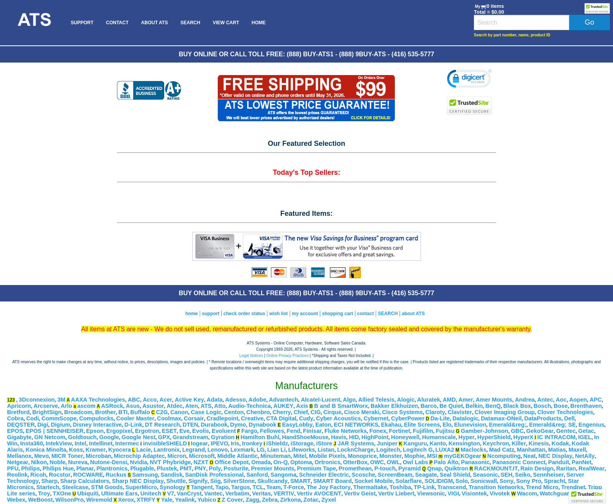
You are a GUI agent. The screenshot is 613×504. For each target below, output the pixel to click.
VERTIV (284, 493)
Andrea (525, 399)
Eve (184, 431)
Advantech (283, 399)
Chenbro (258, 412)
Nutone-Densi (108, 462)
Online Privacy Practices (287, 355)
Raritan (566, 468)
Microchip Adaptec (139, 456)
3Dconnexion (37, 399)
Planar (85, 468)
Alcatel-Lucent (320, 399)
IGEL (584, 437)
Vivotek (499, 493)
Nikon (39, 462)
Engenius (591, 424)
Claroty (435, 412)
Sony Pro (528, 481)
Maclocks (473, 450)
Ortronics (328, 462)
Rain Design (537, 468)
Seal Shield (455, 475)
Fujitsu (445, 431)
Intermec (127, 443)
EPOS (15, 431)
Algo (349, 399)
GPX (164, 437)
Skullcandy (272, 481)
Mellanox (19, 456)
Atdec (175, 406)
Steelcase (75, 487)
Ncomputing (503, 456)
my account (305, 313)
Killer (519, 443)
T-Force (293, 487)
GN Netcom (49, 437)
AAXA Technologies (98, 399)
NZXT (201, 462)
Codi (32, 418)
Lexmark (242, 450)
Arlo (66, 406)
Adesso (235, 399)
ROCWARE (88, 475)
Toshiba (400, 487)
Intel (80, 443)
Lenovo (218, 450)
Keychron (495, 443)
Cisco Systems (402, 412)
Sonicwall (483, 481)
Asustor (153, 406)
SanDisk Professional (214, 475)
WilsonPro (70, 500)
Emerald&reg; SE (552, 424)
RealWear (592, 468)
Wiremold (99, 500)
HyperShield (494, 437)
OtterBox (355, 462)
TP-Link (424, 487)
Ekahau (391, 424)
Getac (586, 431)
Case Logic (206, 412)
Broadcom (78, 412)
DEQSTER (21, 424)
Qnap (434, 468)
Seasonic (485, 475)
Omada (261, 462)
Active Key (189, 399)
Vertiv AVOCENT (319, 493)
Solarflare (409, 481)
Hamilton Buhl (259, 437)
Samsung (145, 475)
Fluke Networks (345, 431)
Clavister (460, 412)
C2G (162, 412)
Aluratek (428, 399)
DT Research (162, 424)
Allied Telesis (376, 399)
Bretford (18, 412)
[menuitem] (34, 22)
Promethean (355, 468)
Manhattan (531, 450)
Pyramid (409, 468)
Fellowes (272, 431)
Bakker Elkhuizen (394, 406)
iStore (324, 443)
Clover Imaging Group (505, 412)
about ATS (413, 313)
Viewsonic (431, 493)
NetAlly (585, 456)
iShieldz (277, 443)
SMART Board (332, 481)
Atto (220, 406)
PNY (200, 468)
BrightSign (46, 412)
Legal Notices (251, 355)
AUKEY (283, 406)
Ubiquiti (88, 493)
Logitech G (418, 450)
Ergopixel (119, 431)
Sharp (49, 481)
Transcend (451, 487)
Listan (325, 450)
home (191, 313)
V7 (170, 493)
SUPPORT (82, 22)
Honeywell (405, 437)
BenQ (493, 406)
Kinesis (539, 443)
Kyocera (119, 450)
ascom (86, 406)
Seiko (522, 475)
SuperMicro (141, 487)
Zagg (252, 500)
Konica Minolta (45, 450)
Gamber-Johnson (484, 431)
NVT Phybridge (170, 462)
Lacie (143, 450)
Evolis (200, 431)
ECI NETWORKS (356, 424)
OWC (377, 462)
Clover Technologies (565, 412)
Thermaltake (370, 487)
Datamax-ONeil (501, 418)
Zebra (270, 500)
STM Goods (107, 487)
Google (109, 437)
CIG (315, 412)
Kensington (464, 443)
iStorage (302, 443)
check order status (244, 313)
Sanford (257, 475)
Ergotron (147, 431)
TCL (258, 487)
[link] (469, 79)
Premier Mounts (272, 468)
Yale (166, 500)
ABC (134, 399)
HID (354, 437)
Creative (252, 418)
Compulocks (96, 418)
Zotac (311, 500)
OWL (393, 462)
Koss (76, 450)
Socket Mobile (373, 481)
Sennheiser (548, 475)
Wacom (527, 493)
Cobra (15, 418)
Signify (198, 481)
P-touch (385, 468)
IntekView (59, 443)
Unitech (150, 493)
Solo (461, 481)
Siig (215, 481)
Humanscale (438, 437)
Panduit (558, 462)
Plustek (167, 468)
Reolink (17, 475)
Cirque (332, 412)
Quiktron (456, 468)
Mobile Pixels (327, 456)
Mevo (41, 456)
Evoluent (224, 431)
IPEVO (219, 443)
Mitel (299, 456)
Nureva (78, 462)
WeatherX (588, 493)
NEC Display (555, 456)
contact (365, 313)
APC (596, 399)
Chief (301, 412)
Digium (60, 424)
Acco (150, 399)
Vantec (213, 493)
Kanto (438, 443)
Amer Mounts (494, 399)
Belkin (474, 406)
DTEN (190, 424)
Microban (98, 456)
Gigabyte (19, 437)
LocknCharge (355, 450)
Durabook (214, 424)
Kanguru (415, 443)
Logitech (388, 450)
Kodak (560, 443)
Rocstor (59, 475)
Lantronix (167, 450)
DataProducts (542, 418)
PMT (186, 468)
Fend (293, 431)
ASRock (112, 406)
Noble (58, 462)
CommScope (59, 418)
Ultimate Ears (119, 493)
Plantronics (112, 468)
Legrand (193, 450)
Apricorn (19, 406)
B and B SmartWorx (341, 406)
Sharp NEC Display (138, 481)
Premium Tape (316, 468)
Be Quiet (451, 406)
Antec (545, 399)
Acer (166, 399)
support (210, 313)
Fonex (377, 431)
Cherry (281, 412)
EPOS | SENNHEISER (54, 431)
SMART (300, 481)
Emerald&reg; (507, 424)
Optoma (301, 462)
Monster (391, 456)
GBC (517, 431)
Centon (234, 412)
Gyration (223, 437)
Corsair (194, 418)
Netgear (18, 462)
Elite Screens (422, 424)
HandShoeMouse (305, 437)
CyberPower (408, 418)
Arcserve (46, 406)
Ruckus (116, 475)
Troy (44, 493)
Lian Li (276, 450)
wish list (278, 313)
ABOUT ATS (154, 22)
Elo (447, 424)
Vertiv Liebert (396, 493)
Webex (16, 500)
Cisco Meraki (361, 412)
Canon (179, 412)
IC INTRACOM (556, 437)
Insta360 (31, 443)
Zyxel (328, 500)
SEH (507, 475)
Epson (95, 431)
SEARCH (190, 22)
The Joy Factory (328, 487)
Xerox (126, 500)
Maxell (577, 450)
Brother (105, 412)
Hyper (467, 437)
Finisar (312, 431)
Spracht (554, 481)
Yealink (185, 500)
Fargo (249, 431)
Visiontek (474, 493)
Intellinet (101, 443)
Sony (507, 481)
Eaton (323, 424)
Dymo (238, 424)
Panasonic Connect (518, 462)
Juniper (387, 443)
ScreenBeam (395, 475)
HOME (258, 22)
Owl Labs (415, 462)
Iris (235, 443)
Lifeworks (301, 450)
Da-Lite (440, 418)
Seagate (426, 475)
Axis (302, 406)
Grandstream (190, 437)
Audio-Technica (249, 406)
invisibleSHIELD (165, 443)
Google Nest (138, 437)
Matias (557, 450)
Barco (429, 406)
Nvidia (138, 462)
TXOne (62, 493)
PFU (12, 468)
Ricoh (38, 475)
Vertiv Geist (360, 493)
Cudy (306, 418)
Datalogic (465, 418)
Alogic (406, 399)
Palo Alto (446, 462)
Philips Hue (58, 468)
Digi (43, 424)
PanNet (581, 462)
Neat (529, 456)
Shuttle (176, 481)
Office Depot (232, 462)
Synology (172, 487)
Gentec (566, 431)
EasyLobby (297, 424)
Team (273, 487)
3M (61, 399)
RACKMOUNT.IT (496, 468)
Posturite (236, 468)
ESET (169, 431)
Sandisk (172, 475)
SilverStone (239, 481)
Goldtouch (82, 437)
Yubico (206, 500)
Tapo (222, 487)
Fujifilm (423, 431)
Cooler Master (135, 418)
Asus (133, 406)
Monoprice (362, 456)
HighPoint (374, 437)
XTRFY (145, 500)
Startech (47, 487)
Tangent (202, 487)
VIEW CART (226, 22)
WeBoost (40, 500)
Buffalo (140, 412)
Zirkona (290, 500)
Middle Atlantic (237, 456)
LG (260, 450)
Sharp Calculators (84, 481)
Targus (240, 487)
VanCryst (189, 493)
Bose (561, 406)
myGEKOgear (462, 456)
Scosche (363, 475)
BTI (123, 412)
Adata (215, 399)
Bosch (542, 406)
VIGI (453, 493)
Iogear (199, 443)
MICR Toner (67, 456)
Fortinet (399, 431)
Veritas (261, 493)
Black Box (517, 406)
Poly (215, 468)
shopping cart (337, 313)
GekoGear (540, 431)
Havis (338, 437)
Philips (30, 468)
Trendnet (573, 487)
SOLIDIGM (439, 481)
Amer (465, 399)
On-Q (280, 462)
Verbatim (237, 493)
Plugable (142, 468)
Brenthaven (586, 406)
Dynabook (262, 424)
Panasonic (475, 462)
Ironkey (252, 443)
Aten (191, 406)
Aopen (578, 399)
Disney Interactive (97, 424)
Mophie (414, 456)
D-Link (133, 424)
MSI (432, 456)
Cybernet (376, 418)
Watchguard (556, 493)
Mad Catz (501, 450)
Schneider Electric (324, 475)
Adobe (258, 399)
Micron (176, 456)
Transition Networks (496, 487)
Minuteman (275, 456)
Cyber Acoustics (338, 418)
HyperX (523, 437)
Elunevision (470, 424)
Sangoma (283, 475)
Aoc (561, 399)
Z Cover (232, 500)
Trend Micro (542, 487)
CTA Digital (281, 418)
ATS (206, 406)
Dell (569, 418)
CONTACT (117, 22)
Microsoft (202, 456)
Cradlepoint (222, 418)
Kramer (96, 450)
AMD (449, 399)
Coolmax (169, 418)
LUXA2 (445, 450)
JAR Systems (355, 443)
